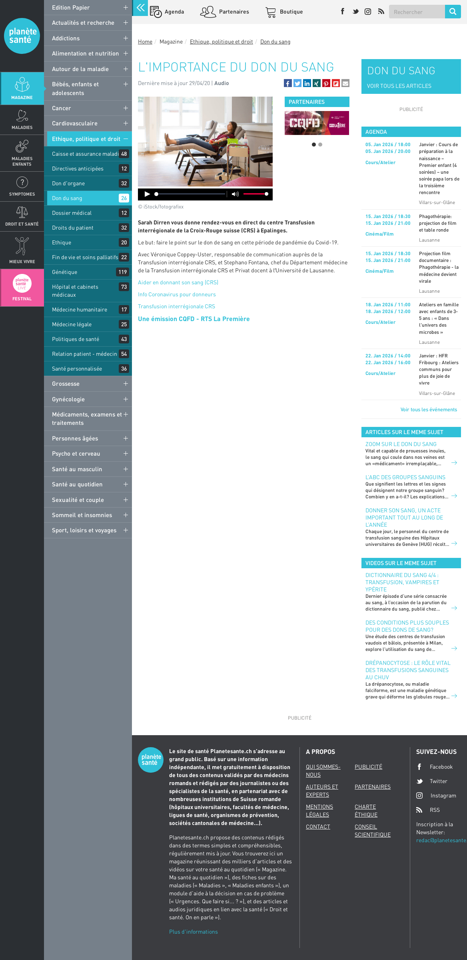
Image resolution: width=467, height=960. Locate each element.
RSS (428, 810)
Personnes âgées (75, 438)
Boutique (291, 11)
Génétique (64, 271)
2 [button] (320, 145)
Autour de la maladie (80, 68)
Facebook (434, 767)
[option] (317, 123)
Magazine (22, 97)
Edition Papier (71, 7)
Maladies (22, 127)
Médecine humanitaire (79, 309)
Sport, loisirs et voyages (84, 530)
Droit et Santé (22, 223)
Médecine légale (72, 324)
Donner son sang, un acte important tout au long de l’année (404, 517)
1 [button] (314, 145)
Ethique (61, 242)
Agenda (174, 11)
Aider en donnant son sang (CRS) (178, 282)
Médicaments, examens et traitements (87, 418)
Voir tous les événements (429, 409)
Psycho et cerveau (76, 453)
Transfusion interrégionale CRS (176, 306)
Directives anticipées (78, 168)
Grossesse (66, 383)
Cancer (61, 107)
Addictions (66, 38)
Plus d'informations (193, 931)
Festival (22, 298)
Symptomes (22, 193)
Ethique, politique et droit (86, 138)
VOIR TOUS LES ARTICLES (399, 85)
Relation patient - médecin (84, 353)
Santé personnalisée (77, 368)
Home (145, 41)
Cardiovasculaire (75, 123)
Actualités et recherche (83, 22)
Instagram (436, 795)
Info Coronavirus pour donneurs (177, 294)
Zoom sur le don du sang (401, 443)
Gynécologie (68, 399)
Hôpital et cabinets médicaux (75, 290)
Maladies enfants (22, 161)
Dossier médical (72, 212)
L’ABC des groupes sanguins (405, 477)
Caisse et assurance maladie (87, 153)
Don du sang (67, 197)
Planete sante (22, 36)
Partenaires (233, 11)
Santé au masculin (77, 468)
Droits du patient (73, 227)
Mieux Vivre (22, 261)
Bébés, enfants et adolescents (75, 88)
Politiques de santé (75, 338)
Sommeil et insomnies (82, 514)
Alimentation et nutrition (85, 53)
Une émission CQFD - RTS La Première (194, 318)
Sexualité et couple (78, 499)
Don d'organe (68, 183)
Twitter (431, 781)
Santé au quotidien (77, 484)
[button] (288, 83)
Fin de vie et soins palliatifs (85, 257)
